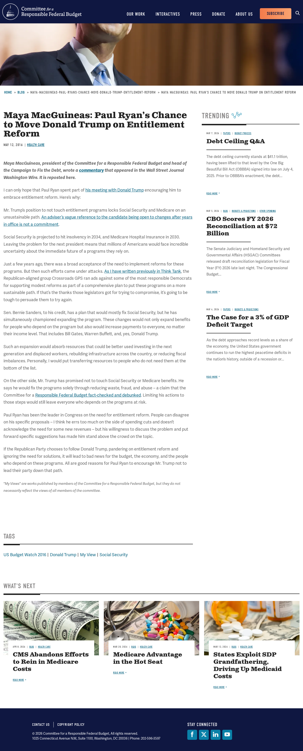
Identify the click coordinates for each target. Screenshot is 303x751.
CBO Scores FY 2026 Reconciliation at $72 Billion (242, 226)
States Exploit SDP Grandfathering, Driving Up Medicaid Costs (247, 666)
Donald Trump (63, 554)
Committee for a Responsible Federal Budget (42, 11)
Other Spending (268, 211)
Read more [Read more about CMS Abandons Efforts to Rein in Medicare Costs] (18, 679)
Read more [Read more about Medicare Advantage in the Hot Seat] (118, 672)
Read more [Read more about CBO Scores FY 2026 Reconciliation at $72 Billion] (212, 291)
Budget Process (243, 133)
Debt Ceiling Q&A (235, 141)
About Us (244, 14)
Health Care (36, 145)
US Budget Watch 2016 (24, 554)
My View (88, 554)
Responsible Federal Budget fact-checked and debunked (88, 395)
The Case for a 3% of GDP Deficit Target (247, 321)
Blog (21, 92)
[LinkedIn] (215, 735)
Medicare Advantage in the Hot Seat (147, 658)
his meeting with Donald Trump (114, 190)
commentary (91, 170)
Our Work (136, 14)
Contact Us (41, 725)
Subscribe (275, 13)
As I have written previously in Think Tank (142, 271)
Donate (218, 14)
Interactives (168, 14)
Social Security (114, 554)
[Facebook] (192, 735)
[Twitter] (204, 735)
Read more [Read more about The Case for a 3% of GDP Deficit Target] (212, 376)
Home (8, 92)
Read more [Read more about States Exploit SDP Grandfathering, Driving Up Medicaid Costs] (219, 687)
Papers (227, 133)
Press (196, 14)
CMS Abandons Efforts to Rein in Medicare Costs (51, 662)
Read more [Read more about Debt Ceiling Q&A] (212, 193)
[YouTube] (227, 735)
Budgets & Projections (244, 211)
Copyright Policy (71, 725)
